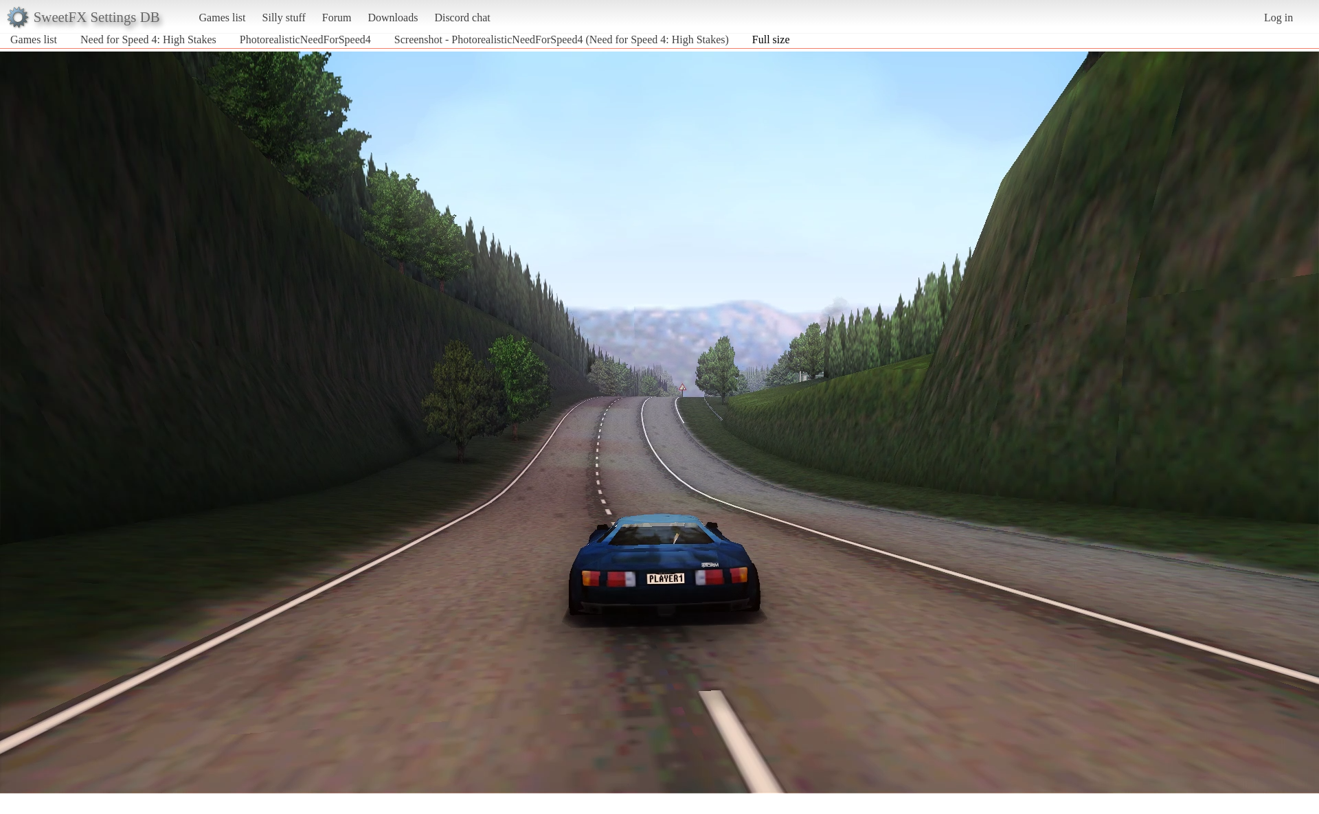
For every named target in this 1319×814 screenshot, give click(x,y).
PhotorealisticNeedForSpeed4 (305, 39)
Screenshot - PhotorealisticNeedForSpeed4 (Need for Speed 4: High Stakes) (561, 39)
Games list (222, 17)
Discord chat (462, 17)
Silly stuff (284, 17)
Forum (337, 17)
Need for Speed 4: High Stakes (148, 39)
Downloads (393, 17)
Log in (1278, 17)
